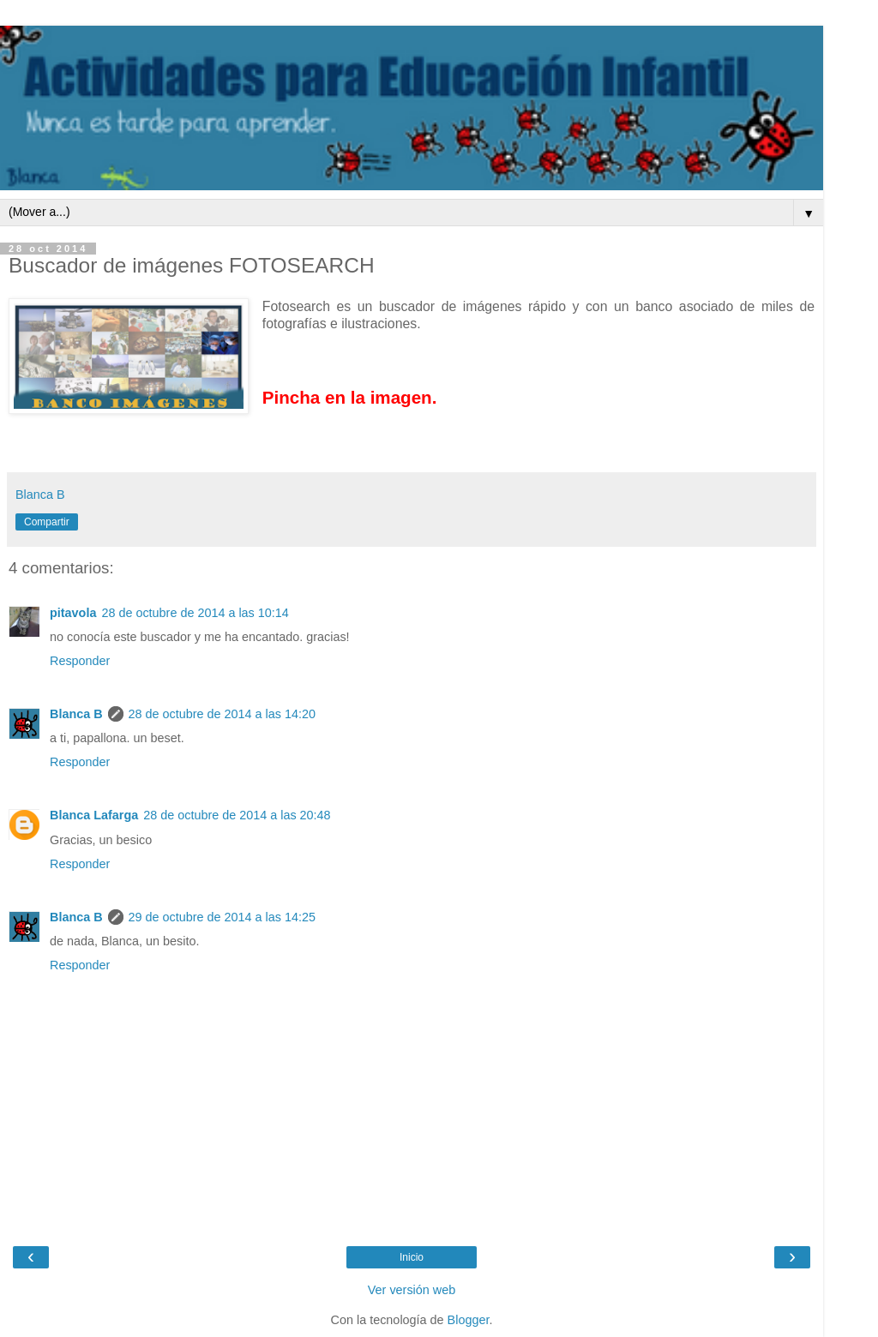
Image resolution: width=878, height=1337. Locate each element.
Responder (80, 661)
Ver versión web (411, 1290)
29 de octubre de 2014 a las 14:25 (222, 917)
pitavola (73, 613)
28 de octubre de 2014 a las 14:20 (222, 714)
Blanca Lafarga (94, 815)
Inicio (412, 1257)
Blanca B (76, 714)
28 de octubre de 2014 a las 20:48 (236, 815)
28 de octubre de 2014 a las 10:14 (194, 613)
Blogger (469, 1320)
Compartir (46, 522)
